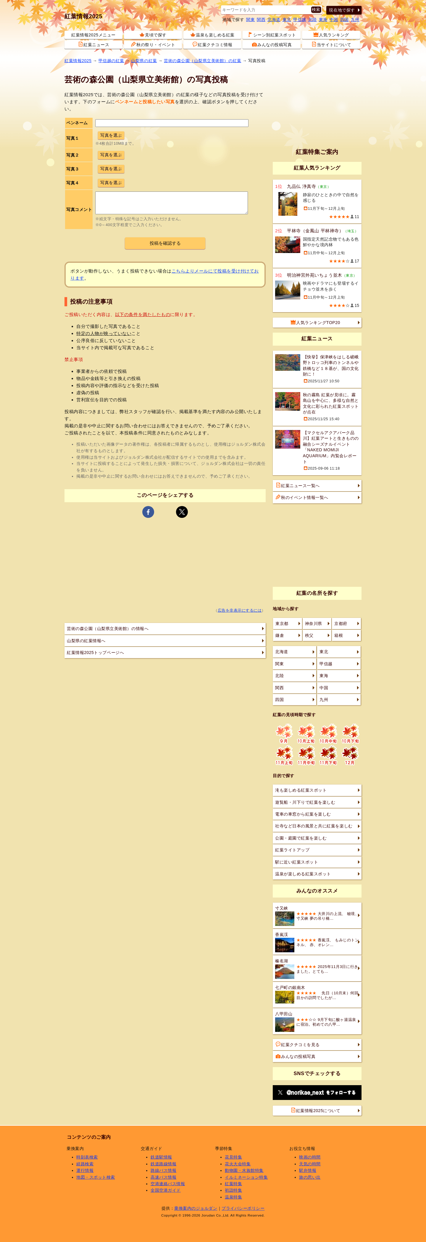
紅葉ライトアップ (292, 850)
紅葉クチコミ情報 (212, 44)
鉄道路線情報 (163, 1164)
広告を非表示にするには (240, 610)
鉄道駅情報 (161, 1157)
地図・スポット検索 (95, 1177)
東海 (323, 19)
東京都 (281, 623)
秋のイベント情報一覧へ (302, 497)
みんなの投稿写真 (272, 44)
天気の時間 (310, 1164)
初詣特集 (233, 1190)
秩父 (309, 635)
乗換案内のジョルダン (195, 1208)
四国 (344, 19)
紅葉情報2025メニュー (93, 35)
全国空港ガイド (166, 1190)
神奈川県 (313, 623)
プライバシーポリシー (243, 1208)
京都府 (340, 623)
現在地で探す (342, 10)
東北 (287, 19)
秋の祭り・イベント (153, 44)
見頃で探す (153, 34)
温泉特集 (233, 1197)
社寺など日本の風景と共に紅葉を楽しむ (314, 826)
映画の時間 (310, 1157)
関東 (250, 19)
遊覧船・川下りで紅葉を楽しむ (305, 802)
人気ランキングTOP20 (315, 322)
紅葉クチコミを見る (298, 1044)
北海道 (273, 19)
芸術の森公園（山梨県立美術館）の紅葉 (202, 60)
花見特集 (233, 1157)
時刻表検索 (87, 1157)
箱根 (338, 635)
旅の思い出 (310, 1177)
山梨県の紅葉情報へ (86, 640)
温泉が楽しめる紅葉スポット (303, 874)
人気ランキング (331, 34)
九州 (355, 19)
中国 (334, 19)
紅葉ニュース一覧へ (298, 485)
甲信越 (299, 19)
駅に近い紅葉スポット (296, 862)
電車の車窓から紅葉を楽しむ (303, 814)
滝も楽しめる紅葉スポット (301, 790)
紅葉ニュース (93, 44)
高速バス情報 (163, 1177)
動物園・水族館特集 (244, 1170)
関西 (261, 19)
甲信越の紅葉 (111, 60)
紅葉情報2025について (316, 1110)
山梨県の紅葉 (144, 60)
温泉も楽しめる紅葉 (213, 34)
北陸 (312, 19)
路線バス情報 (163, 1170)
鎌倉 (279, 635)
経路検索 (84, 1164)
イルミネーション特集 (246, 1177)
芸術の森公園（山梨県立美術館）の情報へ (108, 628)
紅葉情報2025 (83, 16)
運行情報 (84, 1170)
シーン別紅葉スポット (272, 34)
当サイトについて (331, 44)
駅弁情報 (307, 1170)
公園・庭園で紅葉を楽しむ (301, 838)
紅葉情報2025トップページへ (95, 652)
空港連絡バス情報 (168, 1183)
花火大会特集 (238, 1164)
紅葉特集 (233, 1183)
